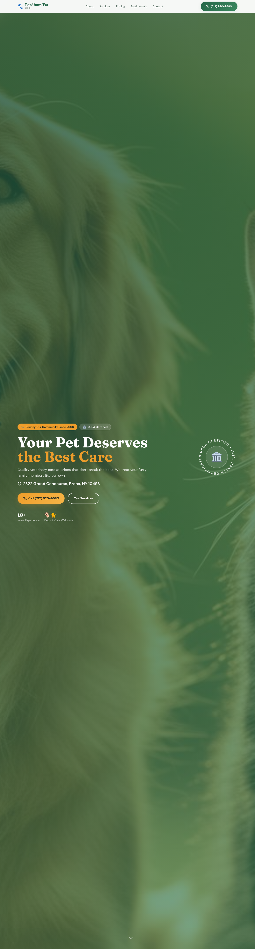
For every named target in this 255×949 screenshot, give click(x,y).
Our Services (83, 498)
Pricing (120, 6)
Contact (158, 6)
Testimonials (139, 6)
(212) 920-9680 (219, 6)
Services (104, 6)
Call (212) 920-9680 (41, 498)
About (90, 6)
